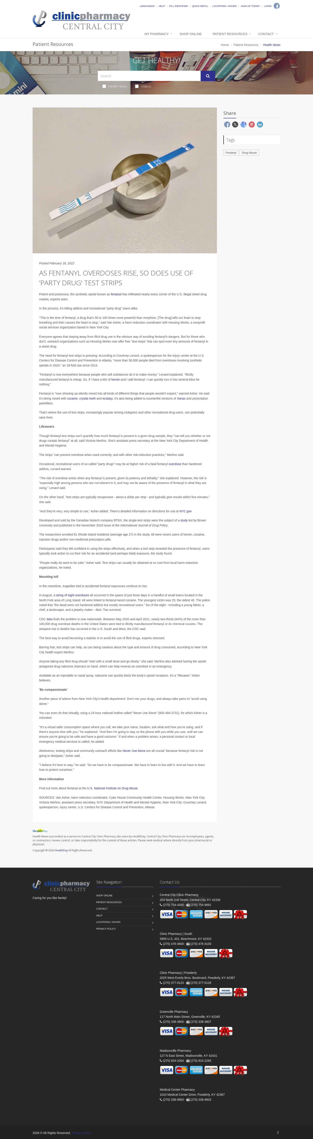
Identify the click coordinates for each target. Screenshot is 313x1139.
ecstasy (107, 398)
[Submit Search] (208, 76)
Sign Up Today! (250, 6)
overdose (175, 464)
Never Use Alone (134, 751)
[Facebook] (277, 6)
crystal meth (87, 398)
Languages (147, 6)
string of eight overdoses (72, 595)
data (49, 619)
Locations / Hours (225, 6)
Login (267, 6)
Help (162, 6)
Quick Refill (200, 6)
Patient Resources (230, 34)
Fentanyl (231, 152)
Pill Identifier (178, 6)
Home (225, 45)
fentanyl (116, 294)
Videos (143, 86)
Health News (115, 86)
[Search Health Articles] (149, 76)
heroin (115, 379)
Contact (266, 34)
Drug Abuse (249, 152)
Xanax (181, 398)
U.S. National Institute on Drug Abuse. (112, 788)
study (184, 520)
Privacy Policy (106, 928)
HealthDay (61, 850)
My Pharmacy (157, 34)
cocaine (72, 398)
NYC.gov (186, 511)
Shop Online (191, 34)
